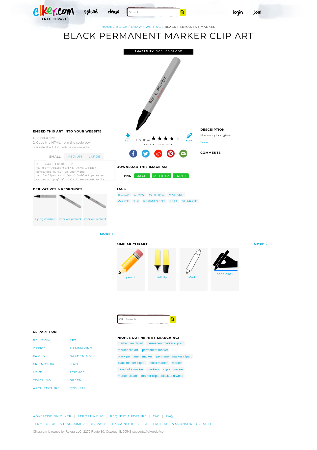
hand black (225, 262)
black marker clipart (131, 363)
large (180, 176)
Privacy (98, 424)
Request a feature (128, 416)
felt (174, 201)
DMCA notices (125, 424)
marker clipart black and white (162, 376)
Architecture (46, 388)
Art (73, 340)
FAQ (169, 416)
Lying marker (45, 208)
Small (55, 156)
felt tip (162, 264)
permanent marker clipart (173, 356)
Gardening (80, 356)
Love (37, 372)
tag (156, 416)
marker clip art (128, 350)
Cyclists (78, 388)
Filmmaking (81, 348)
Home (107, 27)
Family (39, 356)
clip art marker (173, 369)
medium (161, 176)
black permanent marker (135, 356)
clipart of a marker (130, 369)
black (122, 27)
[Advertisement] (74, 86)
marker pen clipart (130, 343)
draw (136, 27)
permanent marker (155, 350)
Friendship (44, 364)
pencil (130, 264)
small (142, 176)
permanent (154, 201)
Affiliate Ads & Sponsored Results (179, 424)
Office (39, 348)
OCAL (160, 51)
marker (176, 194)
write (123, 201)
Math (75, 364)
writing (153, 27)
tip (136, 201)
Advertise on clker (52, 416)
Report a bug (91, 416)
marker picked (70, 208)
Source (205, 142)
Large (94, 156)
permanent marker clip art (165, 343)
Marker (193, 264)
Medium (74, 156)
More (105, 234)
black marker (159, 363)
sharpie (189, 201)
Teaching (42, 380)
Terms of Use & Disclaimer (59, 424)
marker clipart (127, 376)
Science (77, 372)
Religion (41, 340)
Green (76, 380)
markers (153, 369)
